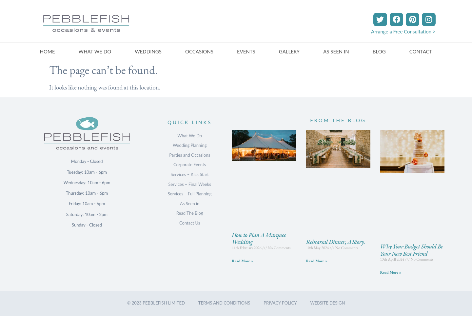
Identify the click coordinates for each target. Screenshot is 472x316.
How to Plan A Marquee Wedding (259, 238)
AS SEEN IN (336, 51)
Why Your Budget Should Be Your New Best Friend (411, 250)
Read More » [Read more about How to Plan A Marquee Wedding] (242, 261)
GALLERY (289, 51)
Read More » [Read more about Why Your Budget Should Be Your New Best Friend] (391, 272)
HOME (47, 51)
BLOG (379, 51)
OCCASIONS (199, 51)
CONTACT (420, 51)
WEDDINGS (148, 51)
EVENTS (246, 51)
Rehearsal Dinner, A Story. (335, 242)
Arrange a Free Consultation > (403, 31)
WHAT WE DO (95, 51)
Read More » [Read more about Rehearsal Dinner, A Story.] (316, 261)
